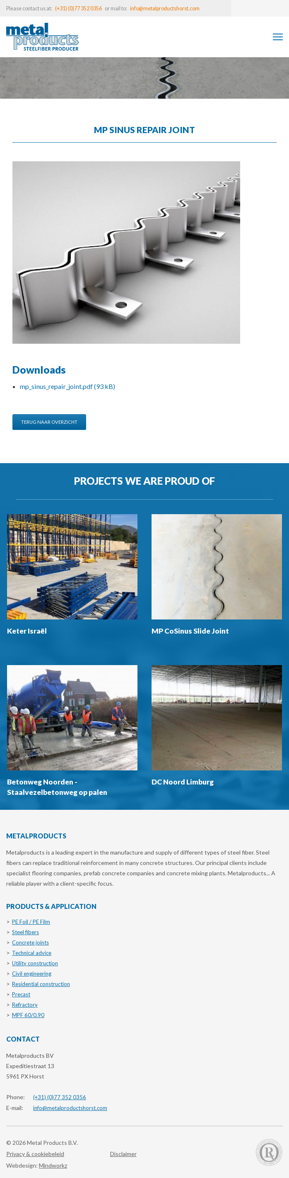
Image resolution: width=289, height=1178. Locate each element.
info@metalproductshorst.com (165, 8)
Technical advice (31, 953)
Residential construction (41, 984)
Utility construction (35, 963)
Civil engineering (31, 973)
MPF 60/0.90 (28, 1015)
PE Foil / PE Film (31, 921)
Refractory (25, 1004)
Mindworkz (53, 1165)
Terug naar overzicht (49, 422)
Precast (21, 994)
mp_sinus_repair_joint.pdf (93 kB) (67, 386)
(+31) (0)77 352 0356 (78, 8)
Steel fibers (25, 932)
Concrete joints (30, 942)
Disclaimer (123, 1153)
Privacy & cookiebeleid (35, 1153)
